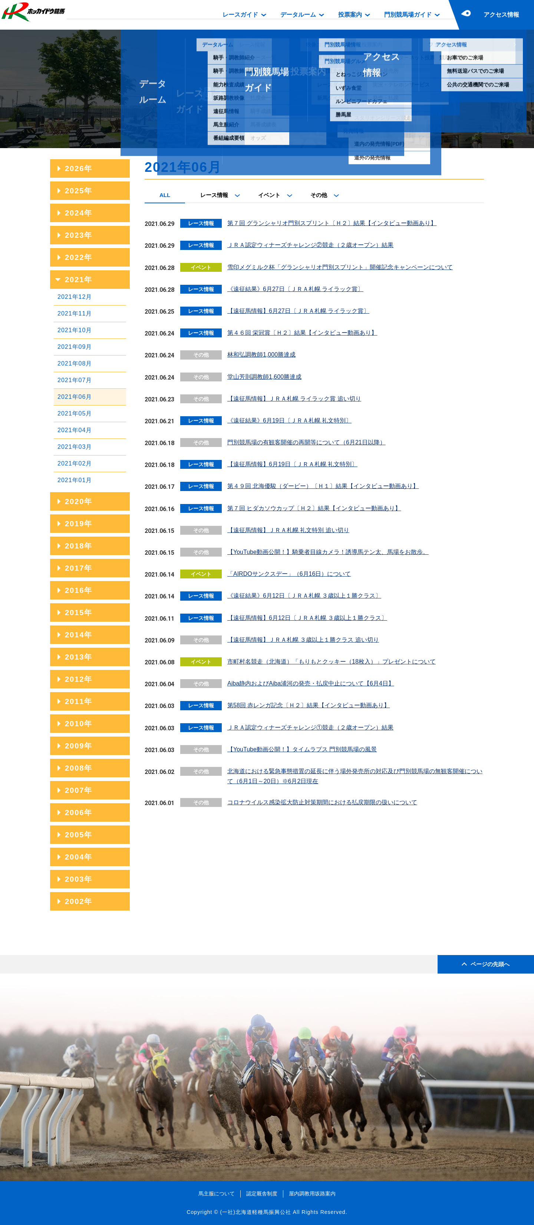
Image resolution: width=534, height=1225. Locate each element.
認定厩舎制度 (261, 1193)
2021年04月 (74, 430)
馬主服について (216, 1193)
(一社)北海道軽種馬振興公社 (255, 1212)
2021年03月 (74, 447)
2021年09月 (74, 347)
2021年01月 (74, 480)
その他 (318, 195)
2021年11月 (74, 313)
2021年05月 (74, 413)
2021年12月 (74, 297)
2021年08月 (74, 363)
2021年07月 (74, 380)
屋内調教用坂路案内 (312, 1193)
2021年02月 (74, 463)
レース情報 (214, 195)
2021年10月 (74, 330)
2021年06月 (74, 397)
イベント (269, 195)
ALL (164, 195)
